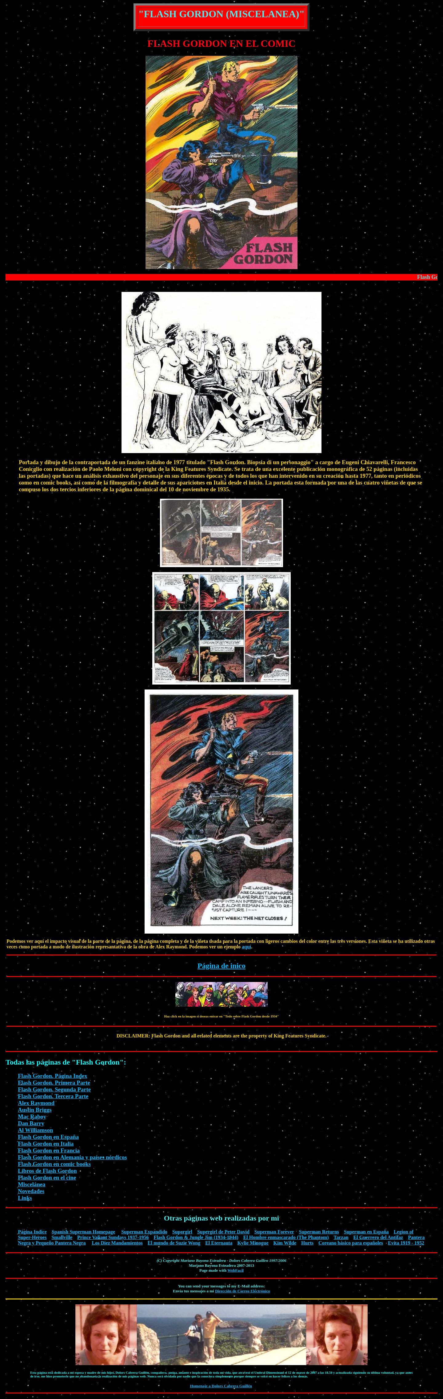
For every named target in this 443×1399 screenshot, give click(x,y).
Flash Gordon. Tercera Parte (53, 1096)
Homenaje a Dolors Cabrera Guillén (221, 1386)
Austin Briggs (35, 1110)
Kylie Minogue (253, 1243)
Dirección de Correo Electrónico (242, 1291)
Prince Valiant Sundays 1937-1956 (113, 1237)
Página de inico (221, 966)
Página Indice (32, 1231)
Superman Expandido (144, 1231)
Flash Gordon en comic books (54, 1164)
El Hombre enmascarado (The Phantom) (286, 1237)
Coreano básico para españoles (350, 1243)
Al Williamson (35, 1130)
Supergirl (182, 1231)
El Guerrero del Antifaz (378, 1237)
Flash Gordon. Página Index (52, 1076)
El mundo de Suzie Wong (174, 1243)
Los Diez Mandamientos (117, 1243)
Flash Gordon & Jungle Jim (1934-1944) (196, 1237)
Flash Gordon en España (48, 1137)
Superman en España (366, 1231)
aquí (246, 946)
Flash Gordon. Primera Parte (54, 1082)
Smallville (61, 1237)
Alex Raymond (36, 1103)
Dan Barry (31, 1123)
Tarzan (340, 1237)
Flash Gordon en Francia (49, 1150)
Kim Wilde (285, 1243)
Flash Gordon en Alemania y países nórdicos (72, 1157)
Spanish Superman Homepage (83, 1231)
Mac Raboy (32, 1116)
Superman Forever (274, 1231)
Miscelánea (31, 1184)
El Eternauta (218, 1243)
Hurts (307, 1243)
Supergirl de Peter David (223, 1231)
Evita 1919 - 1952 (406, 1243)
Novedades (31, 1191)
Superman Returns (319, 1231)
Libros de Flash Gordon (47, 1171)
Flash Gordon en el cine (47, 1177)
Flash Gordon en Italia (46, 1143)
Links (25, 1198)
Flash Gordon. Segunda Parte (54, 1089)
